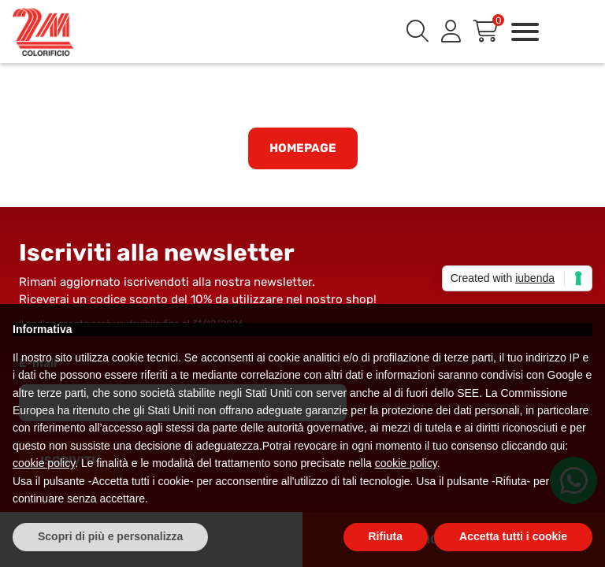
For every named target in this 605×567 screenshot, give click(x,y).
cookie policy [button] (44, 463)
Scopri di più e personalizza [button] (110, 536)
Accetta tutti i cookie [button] (513, 536)
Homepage (302, 148)
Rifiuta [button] (386, 536)
